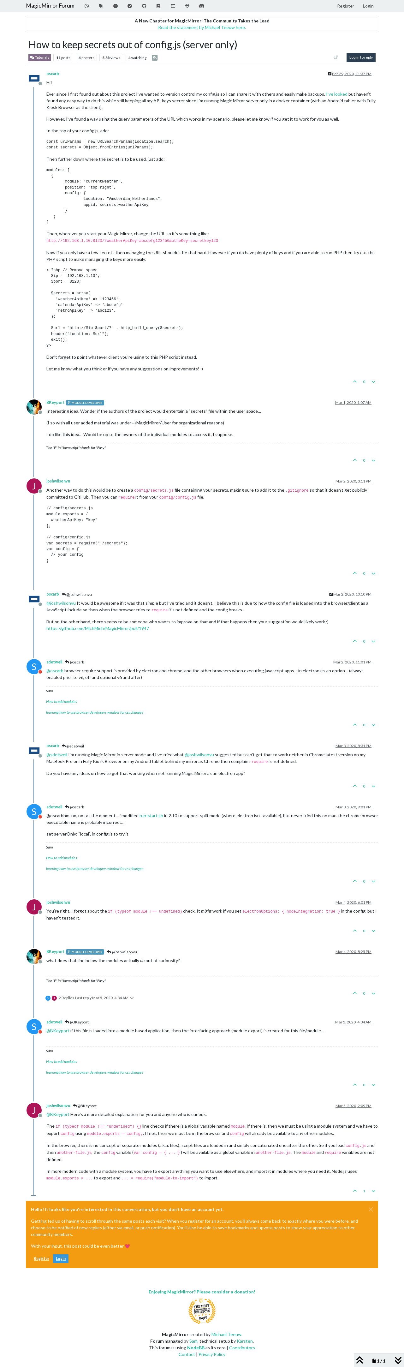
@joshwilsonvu (77, 594)
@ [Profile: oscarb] (54, 670)
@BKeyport (77, 1022)
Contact (187, 1354)
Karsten (245, 1341)
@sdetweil (73, 746)
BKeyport (55, 402)
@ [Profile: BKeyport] (57, 1030)
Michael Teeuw (226, 1334)
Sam (193, 1341)
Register (41, 1258)
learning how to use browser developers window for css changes (94, 712)
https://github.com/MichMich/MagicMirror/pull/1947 (97, 628)
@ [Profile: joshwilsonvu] (61, 603)
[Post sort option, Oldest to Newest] (336, 57)
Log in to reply (361, 57)
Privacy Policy (212, 1354)
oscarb (52, 73)
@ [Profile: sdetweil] (56, 754)
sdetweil (54, 662)
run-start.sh (151, 815)
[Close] (371, 1209)
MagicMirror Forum (50, 5)
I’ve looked (337, 94)
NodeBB (196, 1347)
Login (61, 1258)
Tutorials (39, 58)
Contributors (242, 1347)
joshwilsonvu (58, 481)
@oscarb (74, 662)
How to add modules (61, 701)
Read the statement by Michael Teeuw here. (202, 27)
